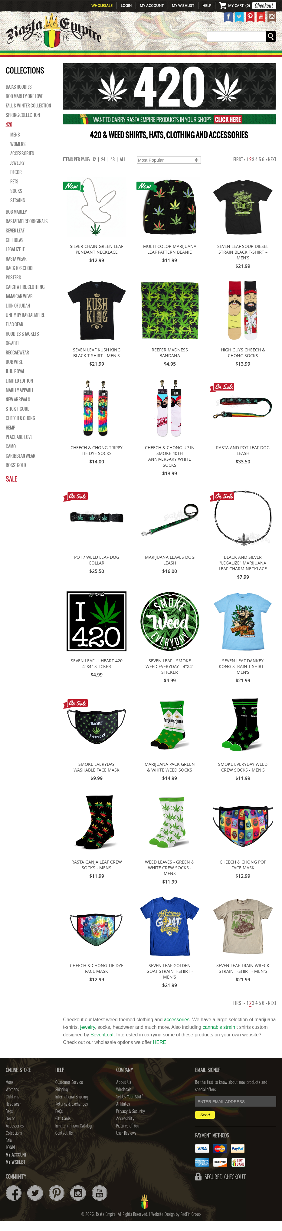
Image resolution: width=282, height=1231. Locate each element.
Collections (251, 56)
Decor (182, 56)
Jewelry (17, 173)
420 (9, 134)
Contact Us (64, 1143)
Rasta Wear (16, 268)
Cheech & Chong (20, 428)
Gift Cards (62, 1128)
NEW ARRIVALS (18, 409)
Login (126, 5)
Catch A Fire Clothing (25, 297)
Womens (18, 154)
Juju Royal (15, 381)
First (239, 169)
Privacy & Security (130, 1121)
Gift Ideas (15, 250)
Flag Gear (14, 334)
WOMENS (74, 56)
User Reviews (126, 1143)
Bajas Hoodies (19, 97)
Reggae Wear (17, 362)
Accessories (212, 56)
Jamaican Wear (19, 306)
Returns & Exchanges (71, 1114)
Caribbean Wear (20, 465)
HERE (159, 1052)
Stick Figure (17, 419)
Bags (162, 56)
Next (271, 169)
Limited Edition (19, 390)
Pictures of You (127, 1136)
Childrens (12, 1106)
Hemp (10, 437)
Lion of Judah (18, 315)
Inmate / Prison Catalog (73, 1136)
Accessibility (125, 1128)
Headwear (13, 1114)
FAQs (59, 1121)
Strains (17, 210)
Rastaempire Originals (27, 231)
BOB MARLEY (16, 222)
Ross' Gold (16, 475)
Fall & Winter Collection (28, 115)
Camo (11, 456)
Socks (16, 201)
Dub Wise (14, 372)
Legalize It (15, 259)
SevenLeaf (102, 1044)
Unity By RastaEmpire (25, 325)
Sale (275, 56)
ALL (123, 169)
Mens (51, 56)
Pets (14, 191)
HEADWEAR (136, 56)
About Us (123, 1092)
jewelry (87, 1037)
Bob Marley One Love (24, 106)
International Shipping (71, 1106)
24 (103, 169)
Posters (13, 287)
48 (112, 169)
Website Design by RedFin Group (176, 1224)
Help (206, 5)
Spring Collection (23, 125)
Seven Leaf (15, 240)
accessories (176, 1029)
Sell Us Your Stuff (129, 1106)
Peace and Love (19, 447)
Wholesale (102, 5)
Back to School (20, 278)
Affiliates (123, 1114)
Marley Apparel (20, 400)
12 (94, 169)
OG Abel (12, 353)
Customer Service (69, 1092)
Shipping (61, 1099)
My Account (152, 5)
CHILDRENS (103, 56)
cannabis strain (218, 1037)
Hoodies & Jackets (22, 344)
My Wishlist (183, 5)
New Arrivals (20, 56)
